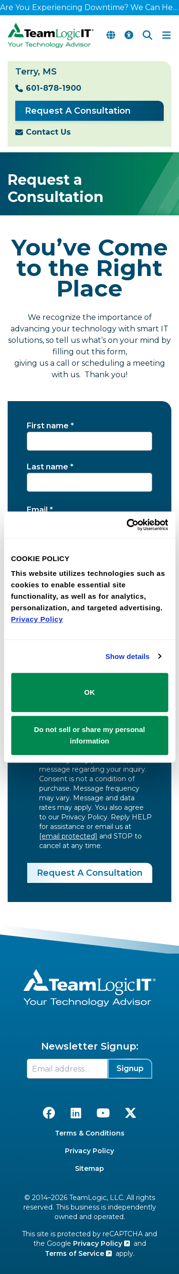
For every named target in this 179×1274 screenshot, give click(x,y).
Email (37, 509)
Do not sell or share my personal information (89, 735)
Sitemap (89, 1168)
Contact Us (48, 132)
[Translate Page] (110, 35)
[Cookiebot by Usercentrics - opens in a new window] (127, 525)
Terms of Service (78, 1253)
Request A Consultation (78, 111)
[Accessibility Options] (129, 35)
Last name (47, 466)
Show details (127, 656)
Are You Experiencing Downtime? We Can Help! (89, 7)
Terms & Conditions (90, 1133)
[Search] (147, 35)
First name (48, 425)
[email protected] (68, 836)
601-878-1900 (53, 88)
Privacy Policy (89, 1151)
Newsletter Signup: (89, 1046)
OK (89, 692)
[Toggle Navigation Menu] (166, 35)
